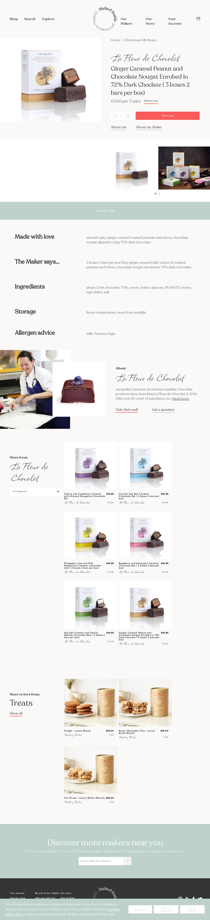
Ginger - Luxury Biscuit (77, 731)
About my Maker (149, 127)
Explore (48, 19)
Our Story (150, 21)
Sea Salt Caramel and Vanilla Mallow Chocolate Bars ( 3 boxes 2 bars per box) (84, 635)
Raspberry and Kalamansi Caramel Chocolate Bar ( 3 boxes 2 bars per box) (139, 565)
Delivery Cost (17, 898)
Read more (181, 398)
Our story (66, 893)
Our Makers (126, 21)
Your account (17, 893)
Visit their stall (127, 409)
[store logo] (105, 19)
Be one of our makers (47, 893)
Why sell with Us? (45, 898)
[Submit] (127, 861)
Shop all (16, 713)
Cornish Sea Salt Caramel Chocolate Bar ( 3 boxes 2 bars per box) (139, 496)
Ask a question (163, 409)
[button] (156, 193)
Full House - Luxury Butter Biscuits (84, 798)
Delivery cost (151, 101)
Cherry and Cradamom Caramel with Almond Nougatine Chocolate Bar (84, 496)
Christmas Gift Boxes (141, 40)
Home (116, 40)
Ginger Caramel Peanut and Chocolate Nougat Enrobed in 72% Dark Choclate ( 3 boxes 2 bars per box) (139, 636)
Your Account (175, 21)
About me (118, 127)
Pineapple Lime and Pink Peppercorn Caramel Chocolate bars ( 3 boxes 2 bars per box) (82, 565)
